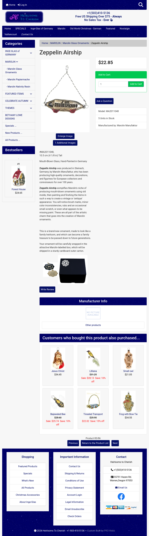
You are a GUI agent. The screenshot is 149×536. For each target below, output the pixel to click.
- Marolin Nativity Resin (17, 86)
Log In (22, 4)
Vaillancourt (11, 34)
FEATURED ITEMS (18, 93)
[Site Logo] (26, 16)
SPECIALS (20, 28)
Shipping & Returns (74, 473)
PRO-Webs (109, 530)
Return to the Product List (95, 443)
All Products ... (12, 140)
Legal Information (74, 502)
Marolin (61, 28)
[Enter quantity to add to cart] (113, 84)
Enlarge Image (65, 136)
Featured (110, 28)
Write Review (47, 289)
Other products (93, 325)
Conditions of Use (74, 480)
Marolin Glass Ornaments (76, 43)
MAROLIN (55, 43)
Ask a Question (104, 101)
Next (115, 443)
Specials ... (10, 125)
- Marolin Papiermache (17, 79)
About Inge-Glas (27, 502)
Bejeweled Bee (57, 414)
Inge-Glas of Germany (42, 28)
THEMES (18, 108)
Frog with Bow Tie (128, 414)
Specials (27, 473)
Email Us (121, 487)
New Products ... (13, 133)
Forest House (18, 178)
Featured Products (27, 466)
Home (10, 4)
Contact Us (27, 34)
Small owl (128, 371)
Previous (73, 443)
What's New (28, 480)
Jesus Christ (58, 371)
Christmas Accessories (28, 495)
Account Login (74, 495)
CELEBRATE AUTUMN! (18, 101)
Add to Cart (136, 84)
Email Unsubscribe (74, 509)
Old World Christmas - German (85, 28)
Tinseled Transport (93, 414)
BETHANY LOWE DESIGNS (13, 117)
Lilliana (93, 371)
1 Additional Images (65, 142)
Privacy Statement (74, 487)
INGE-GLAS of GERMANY (18, 53)
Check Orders (74, 516)
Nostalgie (125, 28)
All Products (27, 487)
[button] (140, 5)
